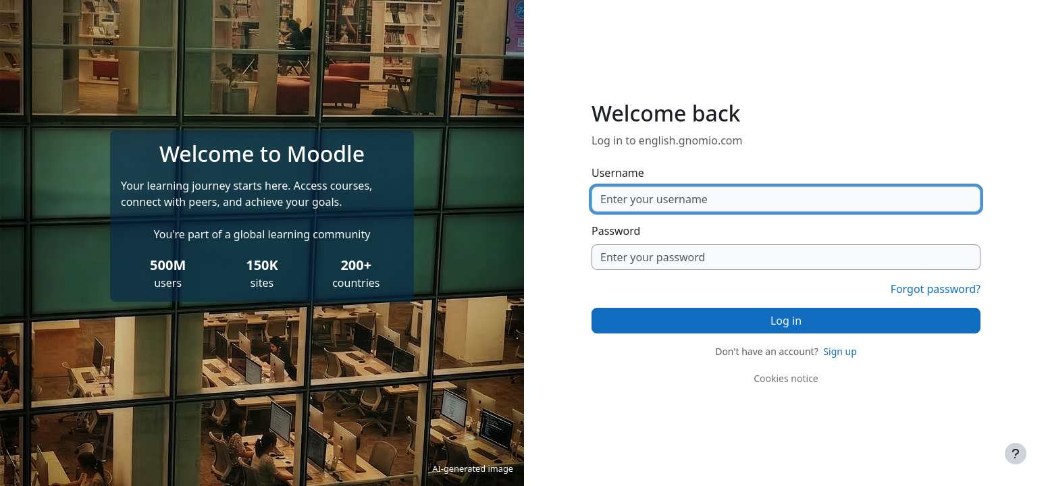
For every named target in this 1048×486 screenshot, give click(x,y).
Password (616, 230)
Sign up (839, 351)
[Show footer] (1015, 453)
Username (618, 172)
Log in (786, 320)
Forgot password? (935, 288)
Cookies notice (786, 378)
